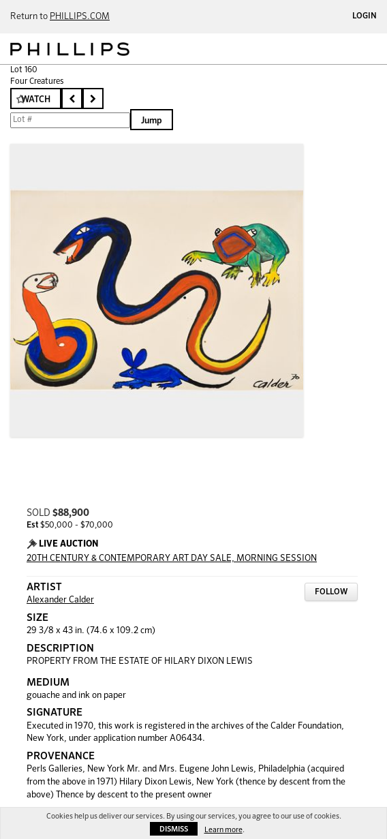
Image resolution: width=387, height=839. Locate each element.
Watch (35, 99)
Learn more (223, 830)
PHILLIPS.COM (80, 16)
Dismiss (173, 829)
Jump (151, 121)
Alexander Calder (60, 600)
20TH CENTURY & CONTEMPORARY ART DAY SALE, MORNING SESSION (172, 558)
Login (364, 16)
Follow (331, 592)
